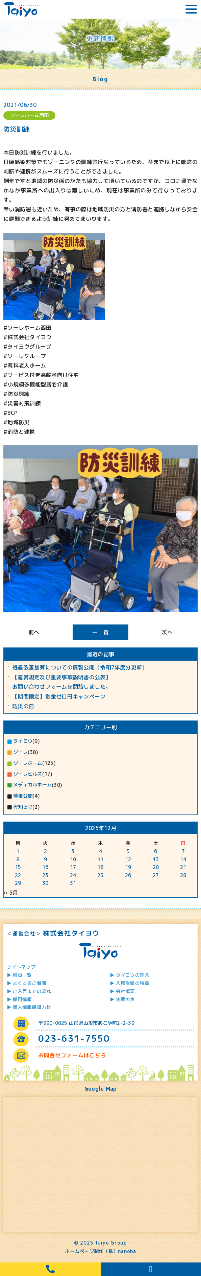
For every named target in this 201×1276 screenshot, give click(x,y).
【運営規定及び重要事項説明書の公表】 (61, 677)
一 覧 (100, 632)
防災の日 (23, 706)
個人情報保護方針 (31, 1007)
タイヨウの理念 (133, 975)
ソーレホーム (27, 763)
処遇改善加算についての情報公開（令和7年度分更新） (79, 667)
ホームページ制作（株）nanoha (100, 1251)
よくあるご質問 (29, 983)
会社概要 (125, 991)
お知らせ (22, 806)
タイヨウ (22, 741)
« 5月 (11, 892)
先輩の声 (125, 999)
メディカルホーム (32, 784)
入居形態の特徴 (133, 983)
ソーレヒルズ (27, 774)
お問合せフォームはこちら (72, 1055)
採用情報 (22, 999)
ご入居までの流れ (31, 991)
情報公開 (22, 796)
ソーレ (20, 752)
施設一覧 (22, 975)
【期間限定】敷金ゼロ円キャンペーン (58, 696)
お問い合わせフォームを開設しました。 (61, 686)
